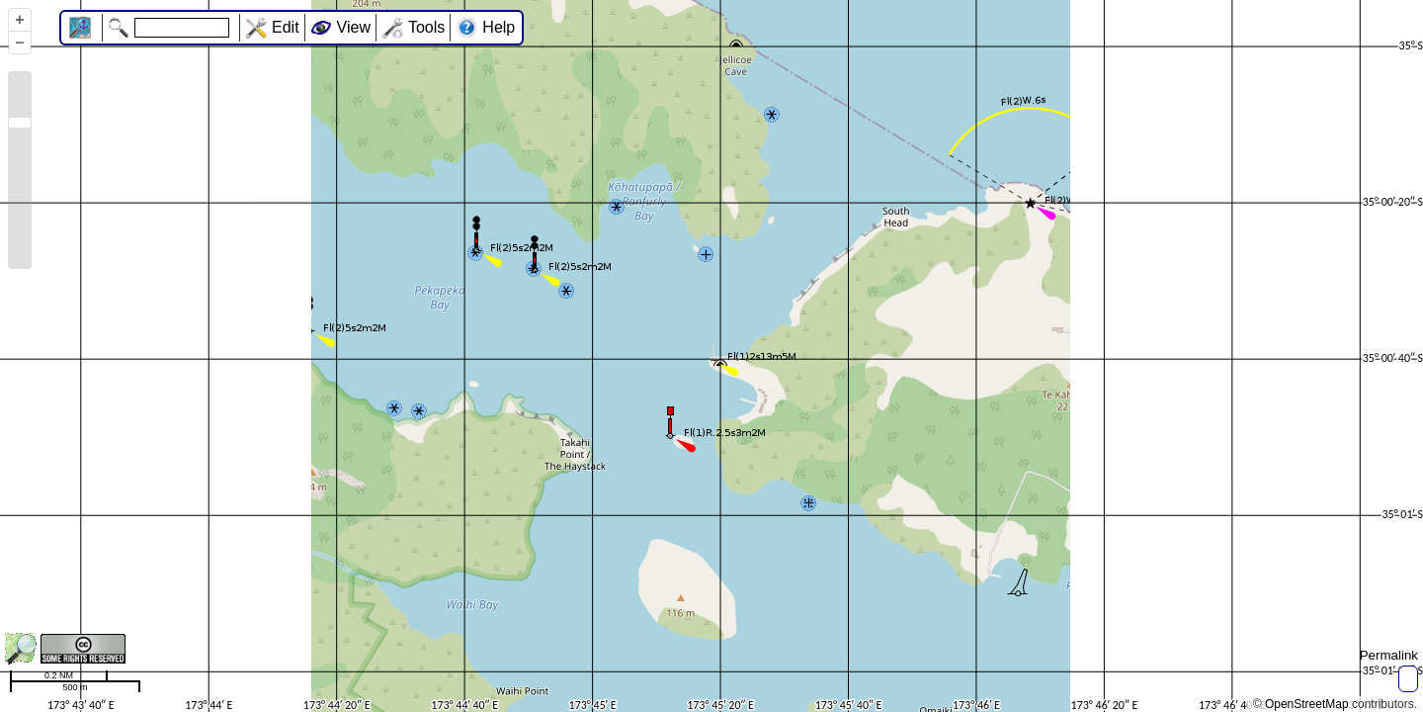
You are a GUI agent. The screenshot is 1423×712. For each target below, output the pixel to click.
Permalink (1389, 655)
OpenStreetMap (1307, 704)
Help (498, 27)
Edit (285, 27)
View (354, 27)
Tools (426, 27)
